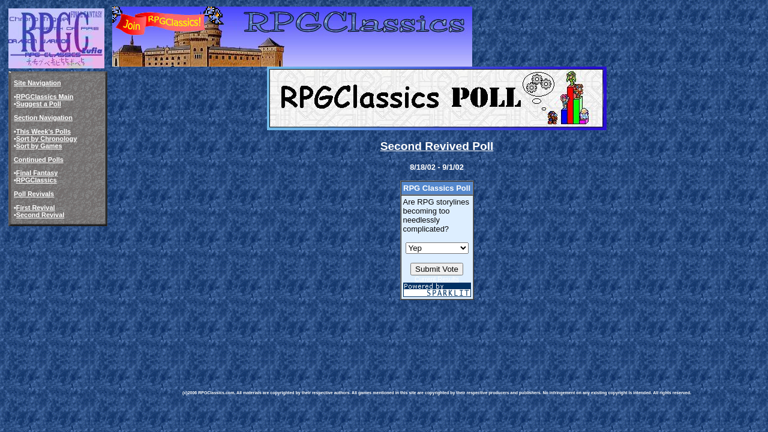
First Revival (35, 207)
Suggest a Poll (38, 103)
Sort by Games (39, 145)
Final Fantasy (37, 172)
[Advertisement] (400, 337)
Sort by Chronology (46, 138)
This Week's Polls (43, 131)
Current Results (437, 279)
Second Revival (40, 214)
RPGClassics (36, 180)
